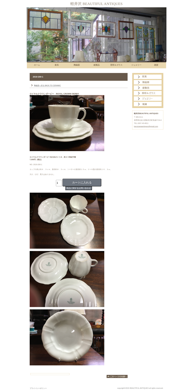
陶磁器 (148, 82)
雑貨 (148, 104)
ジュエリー (148, 98)
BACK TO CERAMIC (47, 85)
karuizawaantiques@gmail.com (146, 126)
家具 (148, 77)
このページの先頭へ (117, 376)
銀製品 (148, 87)
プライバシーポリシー (38, 388)
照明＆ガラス (148, 93)
